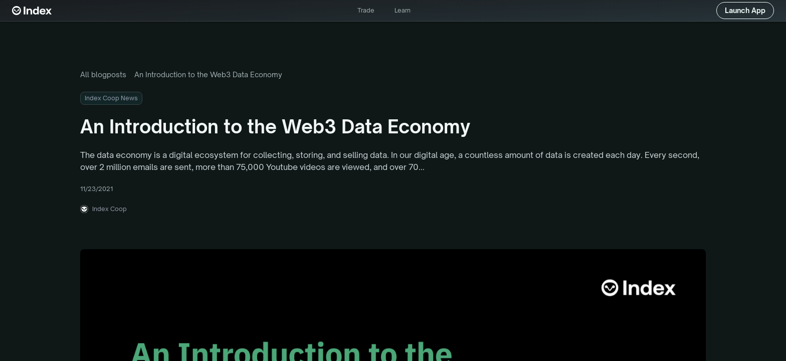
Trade (365, 10)
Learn (403, 10)
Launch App (745, 10)
